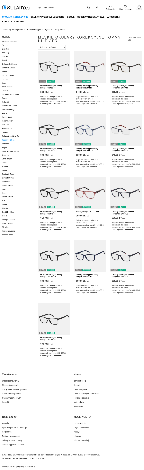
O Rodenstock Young (10, 94)
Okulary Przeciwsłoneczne (47, 17)
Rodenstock (7, 128)
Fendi (4, 72)
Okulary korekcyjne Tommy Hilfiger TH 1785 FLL (123, 276)
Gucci (4, 216)
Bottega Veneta (8, 220)
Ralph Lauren (7, 121)
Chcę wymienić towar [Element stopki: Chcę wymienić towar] (11, 398)
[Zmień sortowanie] (52, 47)
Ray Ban (5, 125)
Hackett (5, 166)
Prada (4, 113)
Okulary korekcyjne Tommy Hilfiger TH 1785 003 (51, 339)
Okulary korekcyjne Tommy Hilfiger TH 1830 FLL (123, 150)
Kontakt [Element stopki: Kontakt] (5, 402)
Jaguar (5, 79)
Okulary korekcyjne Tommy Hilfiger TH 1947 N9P (123, 87)
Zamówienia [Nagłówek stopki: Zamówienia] (9, 374)
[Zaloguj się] (110, 7)
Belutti (4, 170)
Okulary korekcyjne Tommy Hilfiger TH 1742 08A (51, 150)
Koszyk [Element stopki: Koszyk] (77, 385)
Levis (4, 83)
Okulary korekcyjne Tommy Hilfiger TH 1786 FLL (123, 213)
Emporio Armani (8, 68)
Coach (4, 60)
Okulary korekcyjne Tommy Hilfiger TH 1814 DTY (87, 150)
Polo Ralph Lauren (9, 106)
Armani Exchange (9, 41)
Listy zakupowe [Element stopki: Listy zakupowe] (80, 389)
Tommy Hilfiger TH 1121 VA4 (87, 212)
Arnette (5, 45)
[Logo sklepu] (16, 7)
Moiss (4, 204)
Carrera (5, 56)
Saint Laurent (7, 223)
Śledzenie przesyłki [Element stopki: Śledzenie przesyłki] (10, 385)
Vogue (4, 147)
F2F (3, 201)
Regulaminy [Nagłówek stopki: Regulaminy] (9, 417)
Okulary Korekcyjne (15, 17)
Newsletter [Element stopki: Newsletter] (78, 406)
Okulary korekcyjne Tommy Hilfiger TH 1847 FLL (87, 87)
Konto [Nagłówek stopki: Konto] (77, 374)
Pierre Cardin (7, 197)
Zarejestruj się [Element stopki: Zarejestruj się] (80, 381)
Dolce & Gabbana (9, 64)
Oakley (5, 90)
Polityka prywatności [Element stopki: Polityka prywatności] (11, 436)
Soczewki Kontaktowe (90, 17)
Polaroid (5, 102)
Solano (5, 132)
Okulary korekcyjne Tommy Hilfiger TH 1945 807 (51, 213)
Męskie (47, 30)
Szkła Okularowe (13, 21)
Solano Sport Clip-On (10, 136)
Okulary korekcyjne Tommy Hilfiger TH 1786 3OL (51, 276)
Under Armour (8, 185)
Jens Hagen (7, 159)
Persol (4, 98)
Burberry (5, 53)
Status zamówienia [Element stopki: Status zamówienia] (10, 381)
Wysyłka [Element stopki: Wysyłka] (5, 423)
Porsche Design (8, 110)
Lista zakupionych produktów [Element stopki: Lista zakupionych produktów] (86, 394)
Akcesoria (113, 17)
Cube (4, 163)
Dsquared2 (6, 182)
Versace (5, 144)
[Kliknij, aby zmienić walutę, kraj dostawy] (97, 7)
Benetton (5, 49)
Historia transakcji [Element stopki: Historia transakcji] (81, 398)
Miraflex (5, 227)
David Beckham (8, 212)
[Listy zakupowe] (125, 7)
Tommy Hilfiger (8, 140)
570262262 (7, 455)
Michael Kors (7, 235)
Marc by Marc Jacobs (11, 151)
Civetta (5, 208)
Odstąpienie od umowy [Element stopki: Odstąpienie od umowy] (12, 440)
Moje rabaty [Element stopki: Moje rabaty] (79, 402)
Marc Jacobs (7, 87)
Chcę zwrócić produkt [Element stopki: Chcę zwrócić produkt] (11, 394)
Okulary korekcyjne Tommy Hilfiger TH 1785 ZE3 (87, 276)
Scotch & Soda (8, 174)
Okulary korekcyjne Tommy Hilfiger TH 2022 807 (51, 87)
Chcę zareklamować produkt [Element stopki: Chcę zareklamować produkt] (14, 389)
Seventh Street (8, 178)
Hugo (4, 193)
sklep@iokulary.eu (92, 455)
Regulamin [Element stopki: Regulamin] (7, 432)
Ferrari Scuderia (8, 231)
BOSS (4, 189)
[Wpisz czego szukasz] (64, 7)
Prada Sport (7, 117)
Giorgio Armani (8, 75)
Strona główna (17, 30)
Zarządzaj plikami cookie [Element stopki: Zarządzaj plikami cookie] (13, 444)
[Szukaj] (89, 7)
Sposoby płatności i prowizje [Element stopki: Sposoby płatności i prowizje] (14, 427)
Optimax (5, 155)
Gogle (71, 17)
